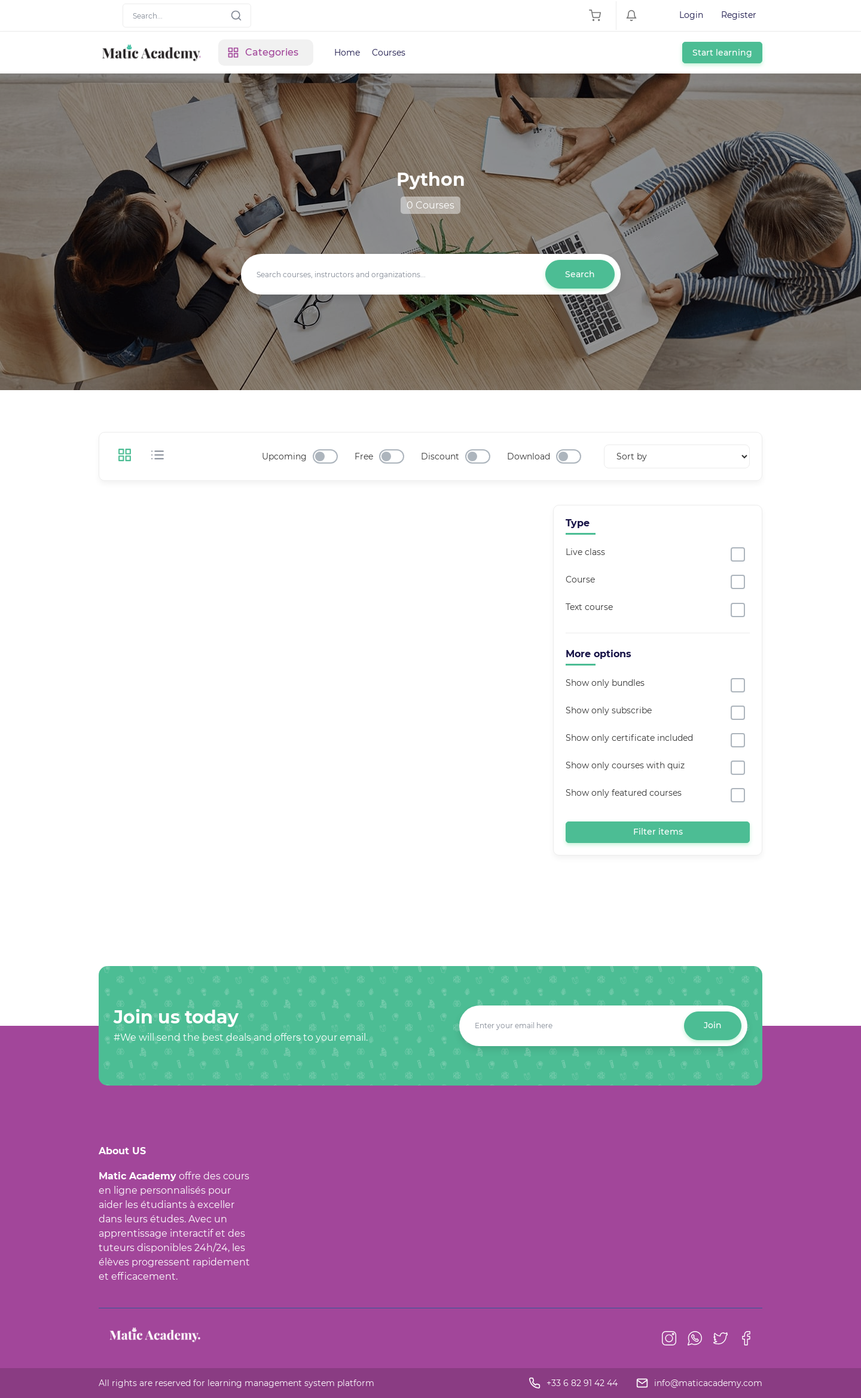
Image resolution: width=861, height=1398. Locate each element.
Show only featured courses (624, 792)
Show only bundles (605, 682)
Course (580, 579)
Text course (589, 607)
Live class (585, 552)
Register (738, 15)
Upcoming (284, 456)
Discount (440, 456)
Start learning (722, 52)
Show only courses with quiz (625, 765)
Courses (388, 52)
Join (713, 1025)
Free (364, 456)
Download (528, 456)
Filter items (658, 831)
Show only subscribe (609, 710)
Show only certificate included (629, 737)
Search (580, 274)
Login (691, 15)
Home (347, 52)
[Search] (187, 15)
